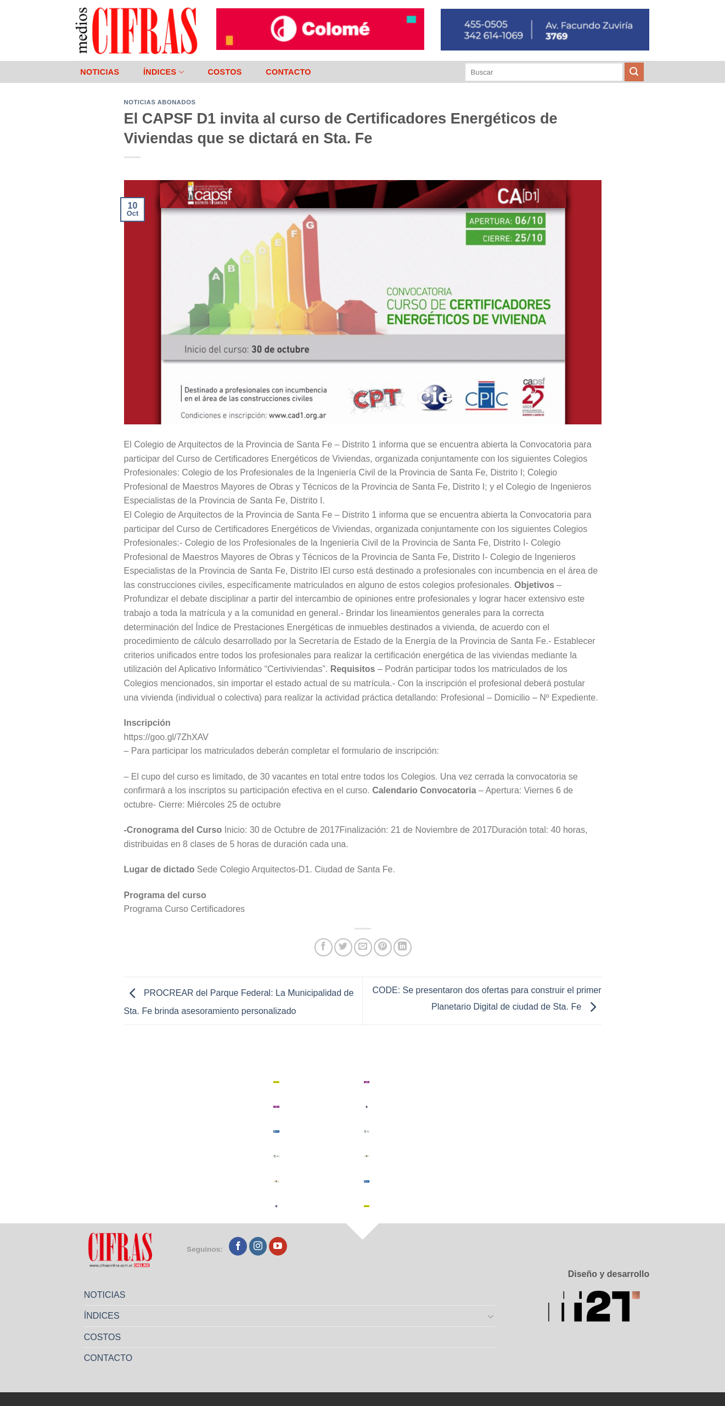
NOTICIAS (99, 72)
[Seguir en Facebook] (238, 1246)
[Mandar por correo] (363, 947)
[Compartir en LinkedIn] (403, 947)
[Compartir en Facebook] (323, 947)
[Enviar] (634, 72)
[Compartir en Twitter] (343, 947)
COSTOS (224, 72)
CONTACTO (288, 72)
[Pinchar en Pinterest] (383, 947)
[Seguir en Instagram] (258, 1246)
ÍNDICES (163, 72)
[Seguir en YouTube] (278, 1246)
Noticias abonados (160, 102)
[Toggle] (490, 1316)
